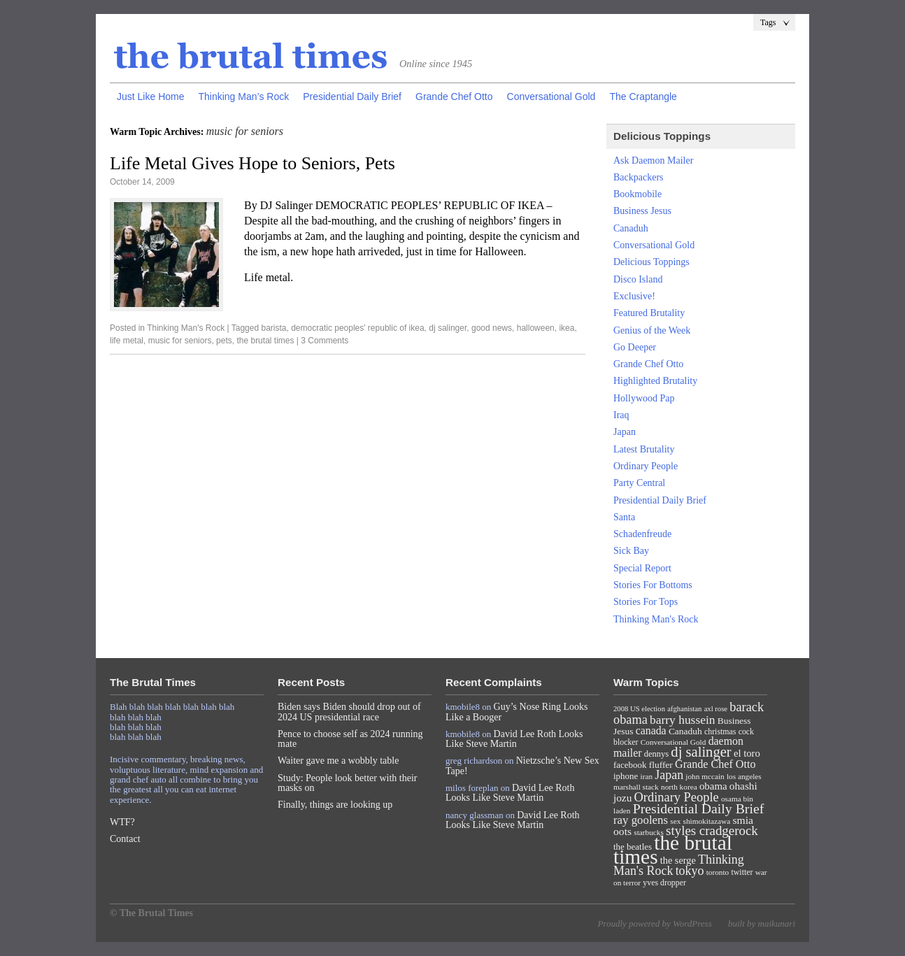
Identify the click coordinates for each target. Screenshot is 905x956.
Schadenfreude (642, 534)
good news (491, 328)
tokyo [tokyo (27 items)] (690, 871)
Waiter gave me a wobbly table (338, 760)
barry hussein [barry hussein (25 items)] (682, 720)
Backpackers (638, 177)
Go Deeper (634, 347)
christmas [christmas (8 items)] (720, 731)
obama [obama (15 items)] (713, 786)
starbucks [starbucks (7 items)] (649, 832)
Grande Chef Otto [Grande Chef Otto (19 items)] (715, 764)
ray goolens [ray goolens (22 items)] (640, 820)
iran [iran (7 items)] (647, 776)
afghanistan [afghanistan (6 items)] (684, 709)
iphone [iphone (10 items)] (625, 776)
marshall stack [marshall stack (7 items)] (636, 787)
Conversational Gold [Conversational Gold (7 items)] (673, 742)
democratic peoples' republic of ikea (357, 328)
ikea (566, 328)
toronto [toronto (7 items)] (717, 872)
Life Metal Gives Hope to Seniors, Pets (252, 163)
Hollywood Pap (644, 398)
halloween (536, 328)
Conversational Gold (551, 96)
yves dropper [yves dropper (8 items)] (664, 882)
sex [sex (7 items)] (675, 821)
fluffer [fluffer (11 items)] (661, 764)
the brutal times (265, 340)
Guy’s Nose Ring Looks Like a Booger (517, 711)
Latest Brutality (643, 449)
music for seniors (180, 340)
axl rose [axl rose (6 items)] (715, 709)
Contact (125, 839)
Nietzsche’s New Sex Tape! (522, 765)
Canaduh (630, 228)
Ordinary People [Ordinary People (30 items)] (676, 797)
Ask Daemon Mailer (653, 160)
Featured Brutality (649, 313)
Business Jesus (642, 211)
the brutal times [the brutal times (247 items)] (672, 850)
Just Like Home (150, 96)
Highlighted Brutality (655, 381)
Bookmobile (637, 194)
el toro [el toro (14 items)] (747, 753)
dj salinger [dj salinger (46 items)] (701, 751)
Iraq (621, 415)
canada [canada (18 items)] (651, 730)
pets (224, 340)
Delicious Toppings (651, 262)
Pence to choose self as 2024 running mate (350, 739)
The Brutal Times (251, 57)
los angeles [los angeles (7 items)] (744, 776)
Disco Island (637, 279)
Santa (624, 517)
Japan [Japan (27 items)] (669, 775)
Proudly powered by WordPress (654, 923)
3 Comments (324, 340)
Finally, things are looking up (335, 804)
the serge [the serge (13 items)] (678, 860)
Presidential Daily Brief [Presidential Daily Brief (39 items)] (698, 808)
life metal (126, 340)
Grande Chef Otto (454, 96)
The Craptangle (643, 96)
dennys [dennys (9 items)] (656, 754)
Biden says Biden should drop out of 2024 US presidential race (349, 711)
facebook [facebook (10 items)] (629, 764)
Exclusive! (634, 296)
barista (273, 328)
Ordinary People (645, 466)
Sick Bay (631, 550)
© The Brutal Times (151, 913)
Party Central (639, 483)
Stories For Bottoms (652, 585)
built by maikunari (761, 923)
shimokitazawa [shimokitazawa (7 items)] (707, 821)
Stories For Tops (645, 602)
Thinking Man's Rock (186, 328)
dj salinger (447, 328)
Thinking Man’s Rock (243, 96)
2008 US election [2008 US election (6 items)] (639, 709)
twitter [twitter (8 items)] (742, 872)
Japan (624, 432)
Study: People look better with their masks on (347, 783)
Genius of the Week (651, 330)
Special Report (642, 568)
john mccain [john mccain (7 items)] (704, 776)
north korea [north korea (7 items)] (679, 787)
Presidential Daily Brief (352, 96)
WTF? (122, 822)
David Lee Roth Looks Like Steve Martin (514, 739)
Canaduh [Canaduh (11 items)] (685, 731)
